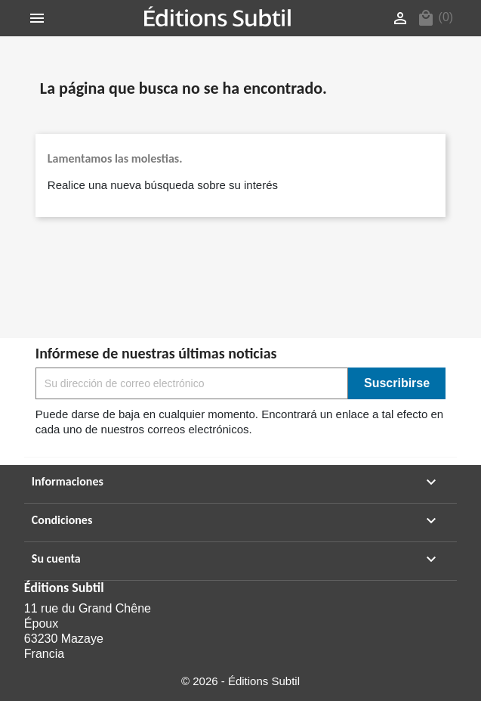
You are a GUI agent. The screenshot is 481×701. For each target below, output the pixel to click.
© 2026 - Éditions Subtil (240, 681)
